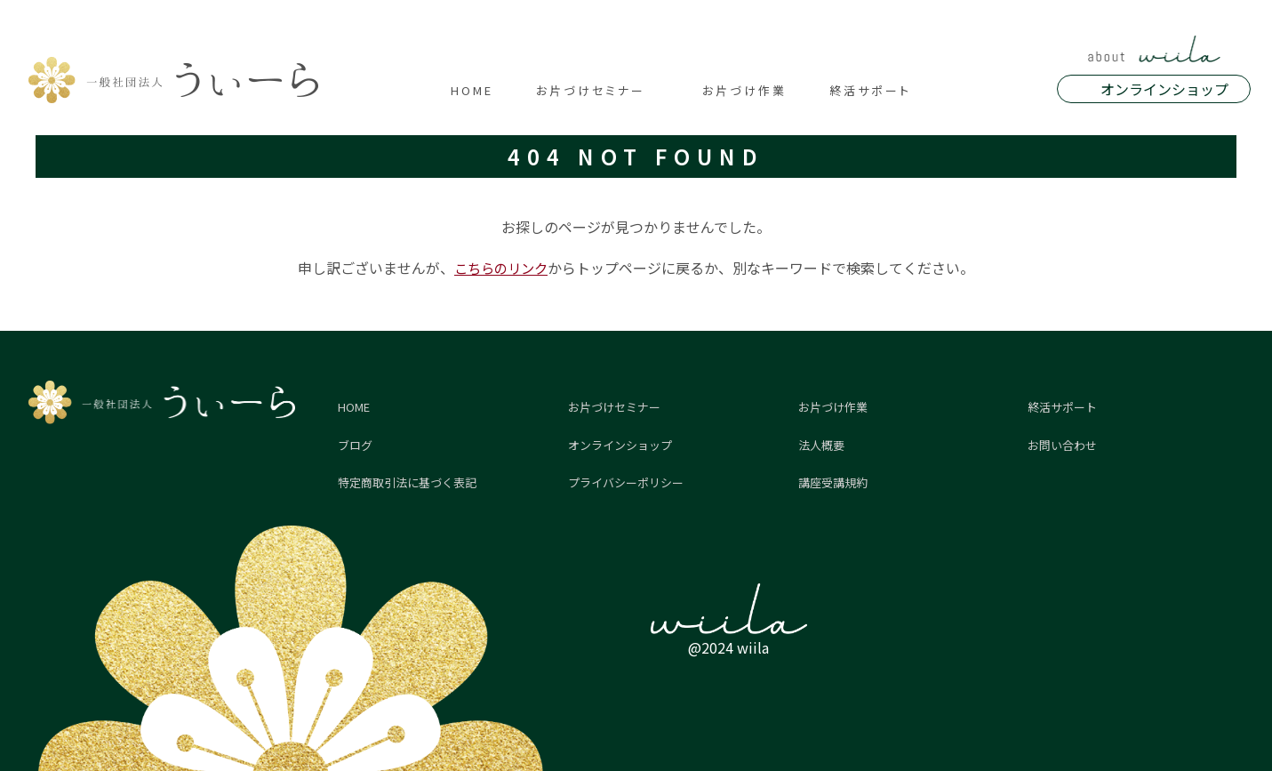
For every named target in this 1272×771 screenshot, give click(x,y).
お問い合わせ (1062, 445)
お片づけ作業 (744, 90)
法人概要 (821, 445)
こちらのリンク (501, 267)
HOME (472, 90)
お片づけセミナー (590, 90)
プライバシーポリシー (626, 482)
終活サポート (870, 90)
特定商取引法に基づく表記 (407, 482)
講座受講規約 (833, 482)
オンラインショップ (1164, 89)
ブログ (355, 445)
